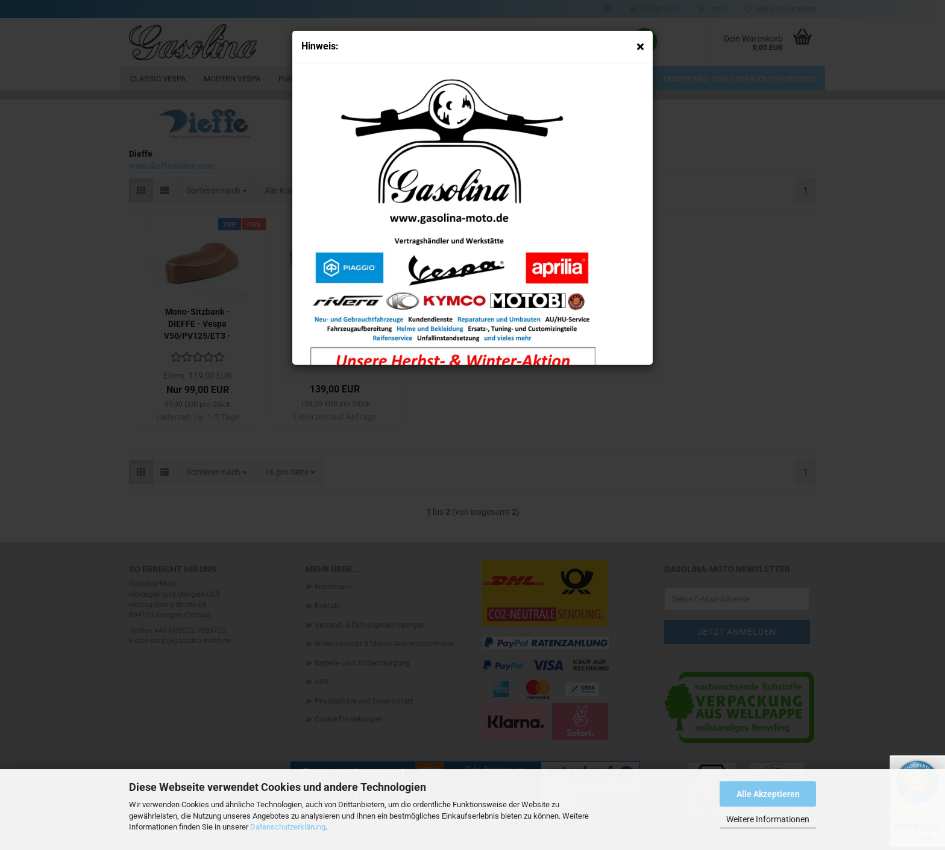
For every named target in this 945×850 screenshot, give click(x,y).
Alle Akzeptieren (768, 794)
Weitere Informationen (767, 819)
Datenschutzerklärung (287, 826)
